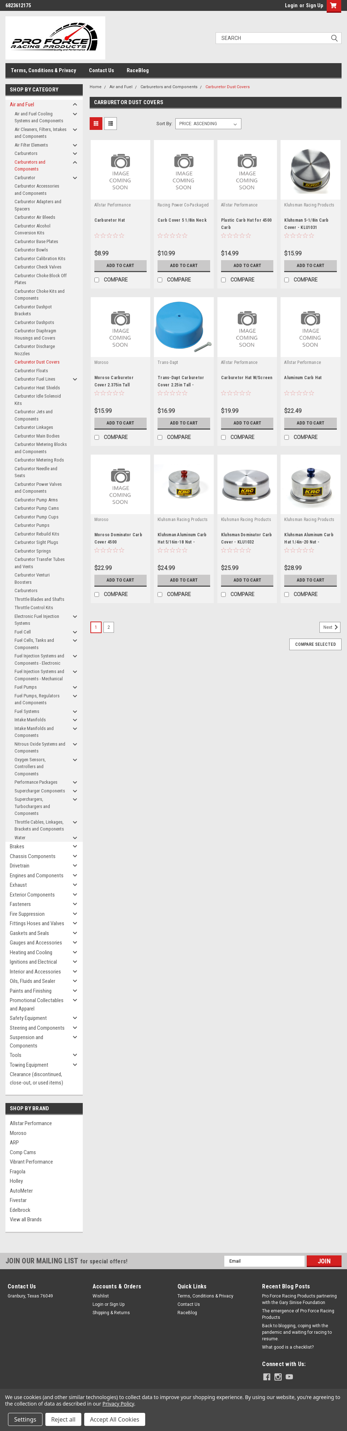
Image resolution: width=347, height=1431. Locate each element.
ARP (14, 1142)
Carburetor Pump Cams (37, 508)
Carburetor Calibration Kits (40, 258)
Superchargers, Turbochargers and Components (32, 806)
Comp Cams (23, 1152)
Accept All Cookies (114, 1419)
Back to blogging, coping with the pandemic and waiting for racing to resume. (297, 1332)
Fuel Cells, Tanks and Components (34, 643)
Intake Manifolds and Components (34, 732)
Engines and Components (37, 875)
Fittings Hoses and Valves (37, 923)
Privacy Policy (118, 1403)
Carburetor (25, 177)
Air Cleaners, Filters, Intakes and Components (40, 133)
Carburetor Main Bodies (37, 436)
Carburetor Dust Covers (37, 362)
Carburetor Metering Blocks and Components (41, 448)
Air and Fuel (22, 104)
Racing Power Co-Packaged (183, 205)
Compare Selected (315, 644)
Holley (16, 1181)
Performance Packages (36, 782)
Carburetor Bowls (31, 250)
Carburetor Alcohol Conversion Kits (32, 229)
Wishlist (101, 1296)
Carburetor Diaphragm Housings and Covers (35, 334)
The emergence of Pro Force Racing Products (298, 1314)
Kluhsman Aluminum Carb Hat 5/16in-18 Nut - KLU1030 (182, 542)
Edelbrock (20, 1210)
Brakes (17, 846)
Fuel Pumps (26, 687)
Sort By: (164, 123)
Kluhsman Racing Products (309, 205)
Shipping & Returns (111, 1312)
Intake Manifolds (30, 719)
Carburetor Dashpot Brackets (33, 310)
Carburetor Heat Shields (37, 387)
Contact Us (101, 70)
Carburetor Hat (109, 220)
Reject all (63, 1419)
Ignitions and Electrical (33, 962)
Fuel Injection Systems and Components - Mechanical (39, 675)
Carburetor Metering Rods (39, 460)
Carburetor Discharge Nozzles (35, 350)
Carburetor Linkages (34, 427)
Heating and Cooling (31, 952)
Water (20, 837)
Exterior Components (32, 894)
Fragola (17, 1171)
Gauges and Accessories (36, 942)
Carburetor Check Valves (38, 267)
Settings (25, 1419)
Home (96, 87)
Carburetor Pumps (32, 525)
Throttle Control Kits (34, 607)
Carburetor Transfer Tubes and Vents (40, 563)
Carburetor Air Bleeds (35, 217)
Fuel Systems (27, 711)
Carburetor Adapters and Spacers (38, 205)
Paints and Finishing (31, 991)
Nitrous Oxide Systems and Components (40, 747)
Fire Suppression (27, 914)
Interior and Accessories (35, 971)
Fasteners (20, 904)
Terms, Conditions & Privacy (43, 70)
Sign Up (314, 5)
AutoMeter (21, 1191)
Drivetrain (19, 865)
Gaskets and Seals (29, 933)
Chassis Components (33, 856)
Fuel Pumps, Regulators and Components (37, 699)
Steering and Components (37, 1028)
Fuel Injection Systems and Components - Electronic (39, 659)
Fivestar (18, 1200)
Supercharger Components (40, 791)
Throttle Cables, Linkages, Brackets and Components (39, 825)
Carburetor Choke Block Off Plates (41, 279)
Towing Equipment (29, 1065)
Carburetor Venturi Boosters (32, 578)
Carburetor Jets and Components (34, 415)
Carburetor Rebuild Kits (37, 534)
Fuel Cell (23, 632)
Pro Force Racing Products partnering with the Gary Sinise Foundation (299, 1299)
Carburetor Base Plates (36, 241)
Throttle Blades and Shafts (39, 599)
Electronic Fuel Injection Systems (37, 620)
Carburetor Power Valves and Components (38, 487)
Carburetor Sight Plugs (36, 542)
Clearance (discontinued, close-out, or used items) (36, 1078)
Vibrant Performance (31, 1162)
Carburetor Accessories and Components (37, 189)
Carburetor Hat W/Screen (247, 377)
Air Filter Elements (31, 145)
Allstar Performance (31, 1123)
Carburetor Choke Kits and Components (40, 294)
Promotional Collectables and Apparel (37, 1004)
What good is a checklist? (288, 1347)
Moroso (18, 1133)
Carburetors (26, 153)
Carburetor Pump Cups (36, 517)
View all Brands (26, 1219)
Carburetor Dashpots (34, 322)
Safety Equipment (28, 1018)
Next (331, 627)
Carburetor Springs (33, 551)
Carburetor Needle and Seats (36, 472)
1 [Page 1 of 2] (96, 627)
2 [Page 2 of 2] (108, 627)
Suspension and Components (26, 1041)
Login (291, 5)
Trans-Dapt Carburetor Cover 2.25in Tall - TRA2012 (181, 385)
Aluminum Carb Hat (303, 377)
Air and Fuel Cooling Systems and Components (39, 117)
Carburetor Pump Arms (36, 500)
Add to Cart (120, 265)
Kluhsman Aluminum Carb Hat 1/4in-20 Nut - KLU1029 (309, 542)
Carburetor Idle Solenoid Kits (38, 399)
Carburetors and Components (30, 165)
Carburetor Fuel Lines (35, 379)
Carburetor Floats (31, 370)
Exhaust (18, 885)
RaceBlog (138, 70)
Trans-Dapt (168, 362)
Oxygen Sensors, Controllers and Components (30, 766)
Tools (15, 1055)
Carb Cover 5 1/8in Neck (182, 220)
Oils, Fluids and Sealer (32, 981)
